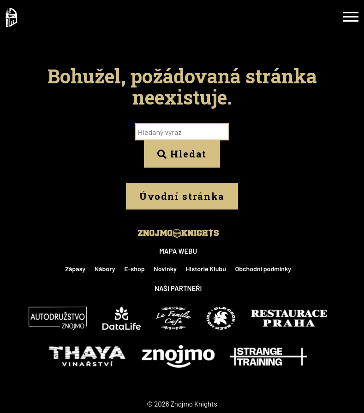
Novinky (165, 269)
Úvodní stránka (182, 196)
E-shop (134, 269)
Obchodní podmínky (263, 269)
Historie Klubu (206, 269)
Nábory (105, 269)
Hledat (182, 154)
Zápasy (75, 269)
